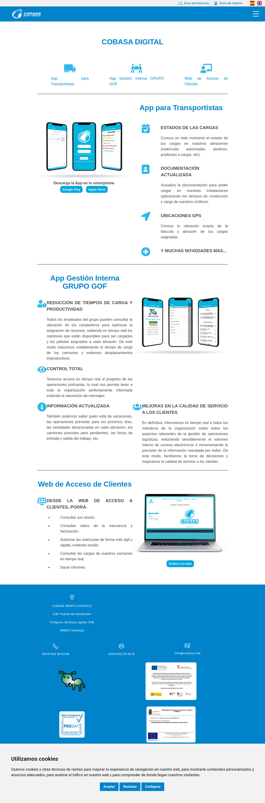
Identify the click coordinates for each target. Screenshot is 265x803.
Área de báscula (194, 3)
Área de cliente (228, 3)
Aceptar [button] (109, 786)
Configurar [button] (153, 786)
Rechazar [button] (130, 786)
